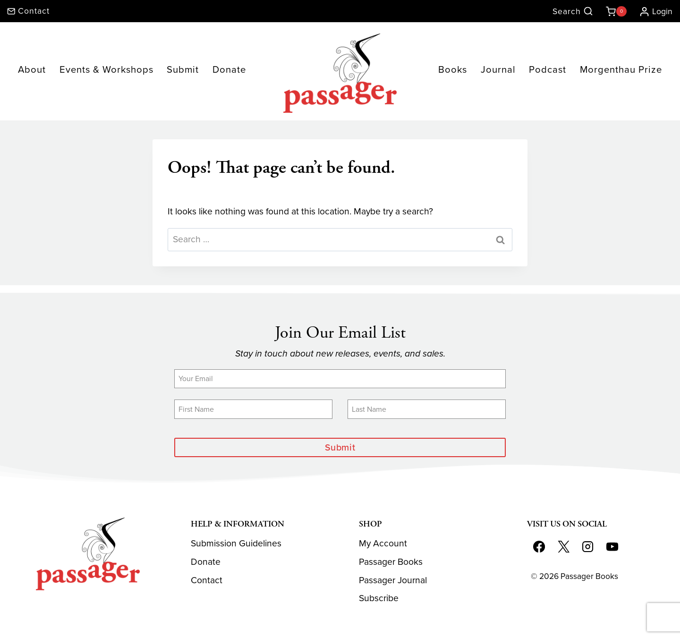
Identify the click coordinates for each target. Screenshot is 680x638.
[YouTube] (612, 547)
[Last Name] (427, 409)
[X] (563, 547)
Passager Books (391, 562)
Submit (183, 69)
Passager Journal (393, 580)
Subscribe (379, 598)
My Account (383, 544)
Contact (206, 580)
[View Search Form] (572, 11)
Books (452, 69)
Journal (498, 69)
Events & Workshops (106, 69)
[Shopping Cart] (614, 11)
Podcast (547, 69)
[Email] (340, 378)
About (32, 69)
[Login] (651, 11)
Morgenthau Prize (621, 69)
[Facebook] (539, 547)
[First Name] (253, 409)
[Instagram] (588, 547)
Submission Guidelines (236, 544)
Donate (229, 69)
